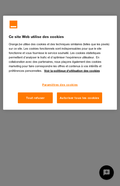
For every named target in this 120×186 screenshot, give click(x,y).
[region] (60, 63)
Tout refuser (35, 98)
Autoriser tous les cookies (79, 98)
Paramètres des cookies (60, 85)
